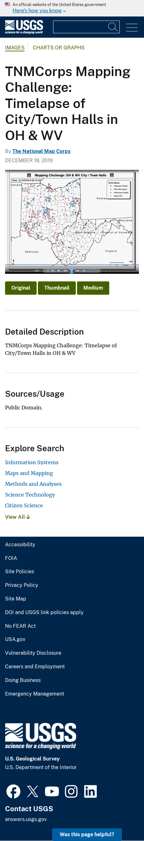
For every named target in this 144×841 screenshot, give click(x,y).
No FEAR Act (20, 626)
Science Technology (30, 494)
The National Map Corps (41, 151)
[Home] (24, 32)
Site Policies (19, 572)
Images (15, 48)
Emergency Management (34, 694)
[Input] (86, 27)
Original (20, 288)
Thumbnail (56, 288)
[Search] (113, 27)
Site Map (15, 599)
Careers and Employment (35, 667)
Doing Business (23, 680)
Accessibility (20, 545)
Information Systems (31, 462)
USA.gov (15, 639)
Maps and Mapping (29, 473)
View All (17, 517)
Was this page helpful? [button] (87, 834)
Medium (93, 288)
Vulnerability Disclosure (33, 653)
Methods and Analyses (33, 484)
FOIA (11, 558)
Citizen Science (24, 505)
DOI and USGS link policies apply (44, 612)
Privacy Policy (21, 585)
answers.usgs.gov (26, 819)
